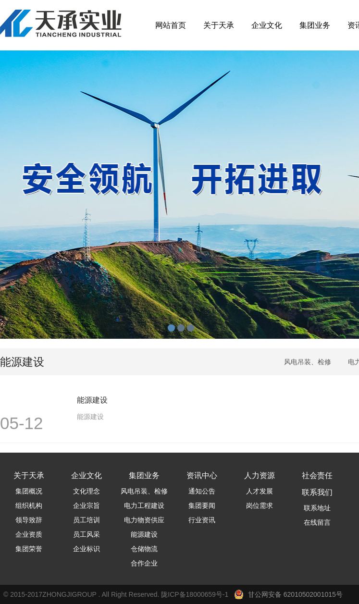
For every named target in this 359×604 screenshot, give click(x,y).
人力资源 (259, 475)
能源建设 (144, 534)
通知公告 (201, 491)
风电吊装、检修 (307, 362)
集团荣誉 (28, 549)
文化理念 (86, 491)
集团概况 (28, 491)
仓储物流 (144, 549)
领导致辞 (28, 520)
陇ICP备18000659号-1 (196, 594)
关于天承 (218, 25)
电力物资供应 (144, 520)
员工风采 (86, 534)
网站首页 (170, 25)
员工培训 (86, 520)
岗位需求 (259, 505)
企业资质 (28, 534)
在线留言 (317, 522)
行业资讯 (201, 520)
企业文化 (266, 25)
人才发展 (259, 491)
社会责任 (317, 475)
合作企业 (144, 563)
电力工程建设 (144, 505)
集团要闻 (201, 505)
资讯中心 (201, 475)
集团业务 (314, 25)
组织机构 (28, 505)
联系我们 (317, 492)
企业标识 (86, 549)
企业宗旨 (86, 505)
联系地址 (317, 508)
